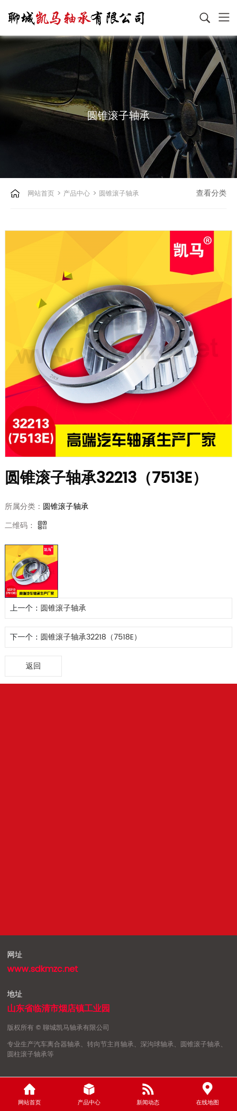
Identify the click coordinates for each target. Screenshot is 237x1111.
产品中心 (75, 193)
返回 (33, 666)
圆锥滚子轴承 (118, 193)
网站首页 (41, 193)
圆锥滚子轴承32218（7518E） (90, 637)
